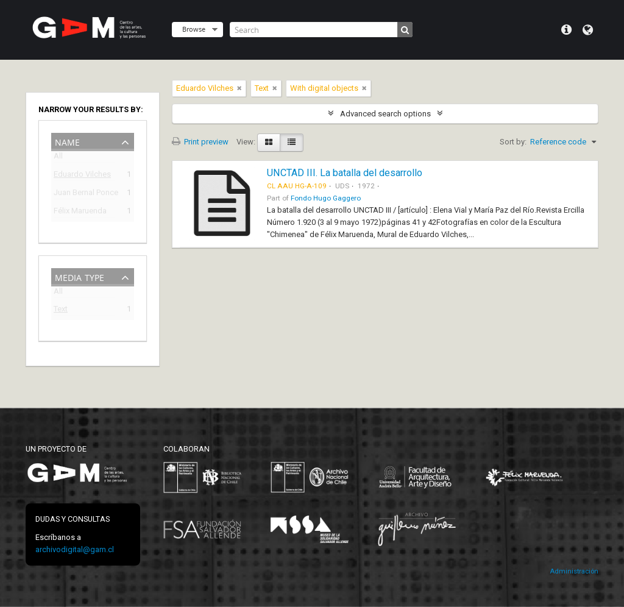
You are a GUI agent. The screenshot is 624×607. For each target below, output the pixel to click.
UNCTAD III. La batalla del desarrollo (344, 173)
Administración (574, 571)
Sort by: (513, 141)
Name (67, 141)
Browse (193, 29)
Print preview (200, 141)
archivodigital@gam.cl (74, 549)
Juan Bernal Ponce (84, 194)
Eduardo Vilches (82, 176)
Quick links (566, 30)
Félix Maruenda (80, 212)
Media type (79, 276)
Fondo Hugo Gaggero (326, 198)
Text (61, 310)
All (58, 158)
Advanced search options (385, 113)
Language (587, 30)
